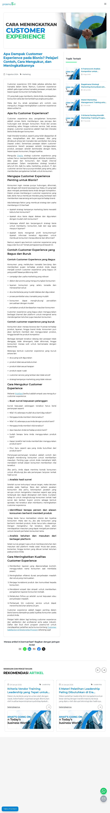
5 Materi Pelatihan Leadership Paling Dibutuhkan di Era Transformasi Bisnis (79, 690)
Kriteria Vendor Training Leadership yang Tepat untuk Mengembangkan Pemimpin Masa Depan (27, 690)
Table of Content (10, 809)
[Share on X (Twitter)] (43, 649)
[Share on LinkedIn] (29, 649)
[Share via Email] (34, 649)
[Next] (104, 670)
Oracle (20, 156)
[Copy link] (20, 649)
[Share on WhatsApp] (25, 649)
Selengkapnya (29, 707)
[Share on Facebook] (39, 649)
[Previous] (97, 670)
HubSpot (19, 394)
